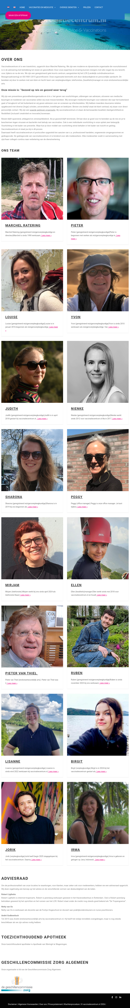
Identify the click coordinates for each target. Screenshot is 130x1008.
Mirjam (12, 585)
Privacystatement (55, 1004)
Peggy (77, 497)
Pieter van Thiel (21, 673)
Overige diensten (69, 7)
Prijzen (87, 7)
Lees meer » (46, 235)
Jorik (10, 850)
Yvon (76, 317)
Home (22, 7)
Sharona (13, 497)
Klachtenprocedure (72, 1004)
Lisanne (12, 761)
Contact (99, 7)
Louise (11, 317)
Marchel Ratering (23, 225)
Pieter (77, 225)
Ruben (77, 673)
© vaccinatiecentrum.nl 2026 (93, 1004)
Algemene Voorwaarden (28, 1004)
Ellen (76, 585)
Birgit (77, 761)
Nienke (77, 408)
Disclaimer (12, 1004)
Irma (75, 850)
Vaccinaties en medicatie (42, 7)
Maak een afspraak (18, 15)
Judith (11, 408)
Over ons (43, 1004)
